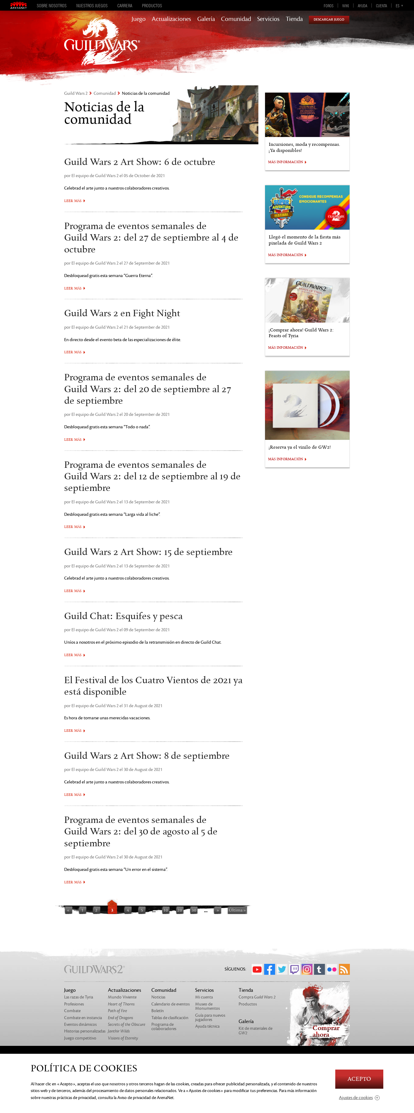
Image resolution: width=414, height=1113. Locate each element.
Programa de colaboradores (163, 1026)
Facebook (269, 969)
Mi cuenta (204, 997)
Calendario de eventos (170, 1004)
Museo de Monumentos (207, 1006)
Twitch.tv (294, 969)
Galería (206, 19)
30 (193, 910)
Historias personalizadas (84, 1031)
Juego (139, 19)
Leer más (72, 201)
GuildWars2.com (102, 46)
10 (165, 910)
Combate (72, 1010)
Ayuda (362, 5)
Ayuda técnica (207, 1026)
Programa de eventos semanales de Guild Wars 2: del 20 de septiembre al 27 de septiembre (147, 389)
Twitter (282, 969)
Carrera (124, 5)
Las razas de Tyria (78, 997)
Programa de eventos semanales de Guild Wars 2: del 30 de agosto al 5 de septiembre (141, 832)
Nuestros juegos (92, 5)
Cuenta (381, 5)
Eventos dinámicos (80, 1024)
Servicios (268, 19)
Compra (257, 997)
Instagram (307, 969)
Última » (237, 910)
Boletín (157, 1010)
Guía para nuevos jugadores (210, 1017)
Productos (152, 5)
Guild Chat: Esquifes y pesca (123, 616)
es (397, 5)
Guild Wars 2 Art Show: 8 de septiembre (147, 756)
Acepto (359, 1079)
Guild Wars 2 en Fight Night (122, 313)
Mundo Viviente (122, 997)
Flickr (331, 969)
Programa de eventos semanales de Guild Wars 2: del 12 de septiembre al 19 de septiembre (152, 477)
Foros (328, 5)
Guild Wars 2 (76, 93)
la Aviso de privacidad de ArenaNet (144, 1097)
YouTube (257, 969)
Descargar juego (329, 20)
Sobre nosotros (52, 5)
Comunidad (236, 19)
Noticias (158, 997)
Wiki (345, 5)
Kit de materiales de (255, 1030)
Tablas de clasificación (169, 1017)
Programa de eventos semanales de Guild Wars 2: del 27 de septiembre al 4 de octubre (151, 238)
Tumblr (319, 969)
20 (179, 910)
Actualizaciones (171, 19)
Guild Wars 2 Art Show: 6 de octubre (140, 162)
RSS (344, 969)
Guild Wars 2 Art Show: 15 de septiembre (148, 552)
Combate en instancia (83, 1017)
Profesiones (74, 1004)
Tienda (294, 19)
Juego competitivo (80, 1038)
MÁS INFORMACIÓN (285, 162)
